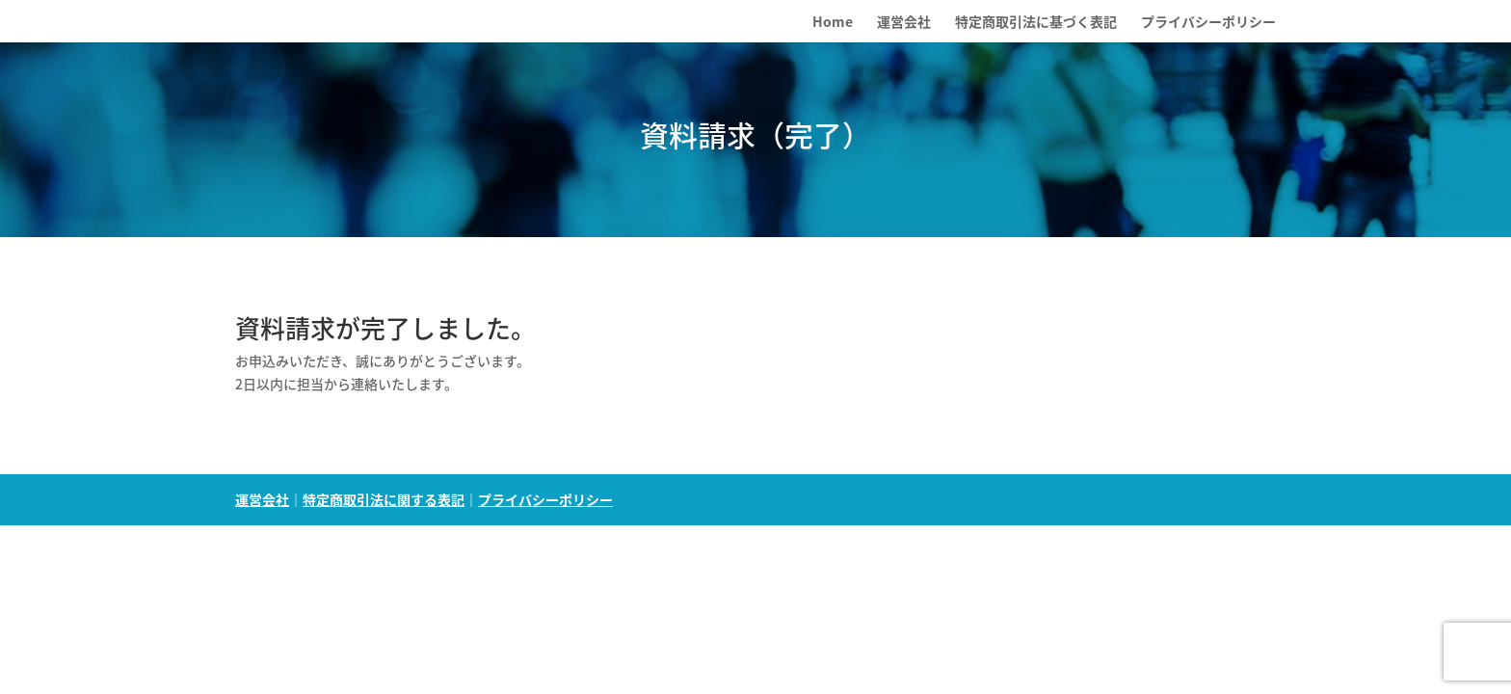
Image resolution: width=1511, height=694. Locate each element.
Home (832, 22)
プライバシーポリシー (1208, 22)
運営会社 (904, 22)
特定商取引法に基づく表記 (1036, 22)
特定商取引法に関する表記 (383, 499)
